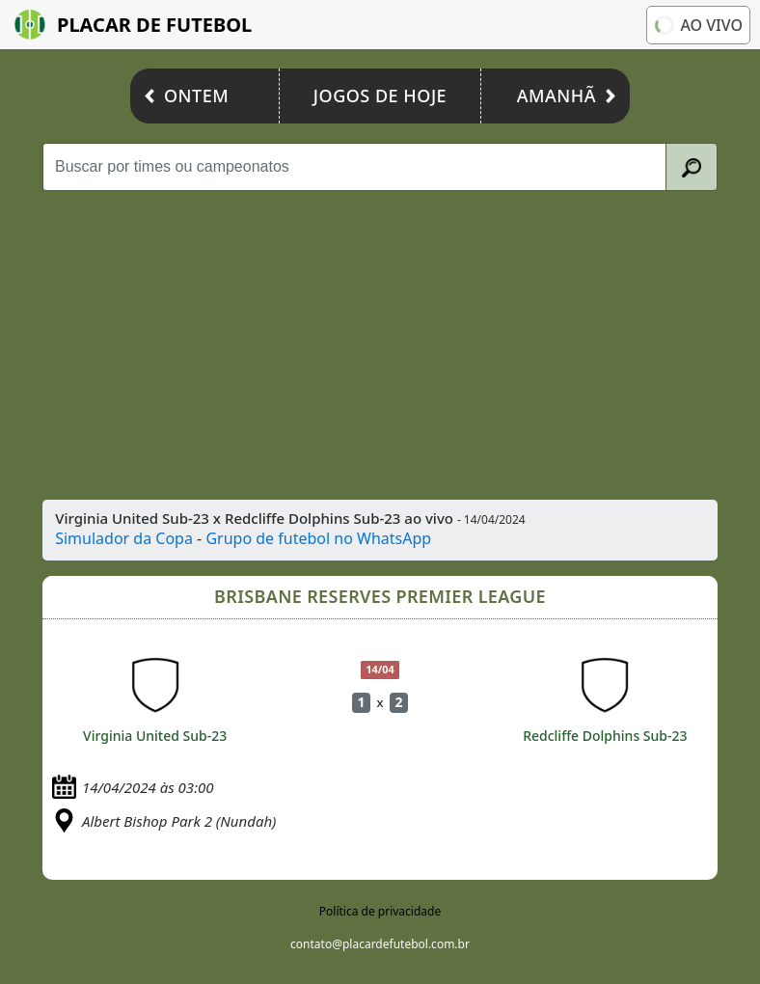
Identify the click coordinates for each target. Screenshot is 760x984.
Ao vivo (697, 25)
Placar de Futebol (133, 25)
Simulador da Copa (124, 538)
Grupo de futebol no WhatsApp (318, 538)
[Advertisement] (380, 345)
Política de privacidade (380, 911)
